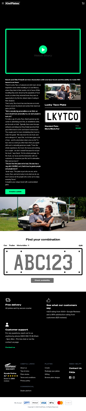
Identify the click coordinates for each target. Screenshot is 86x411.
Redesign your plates (52, 371)
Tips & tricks (24, 371)
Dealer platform (25, 391)
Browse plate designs (52, 377)
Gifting (47, 374)
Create (47, 368)
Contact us (10, 347)
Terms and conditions (27, 377)
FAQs (72, 372)
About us (23, 368)
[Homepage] (12, 3)
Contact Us (75, 368)
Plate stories (24, 374)
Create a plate (15, 191)
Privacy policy (25, 381)
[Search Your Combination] (43, 262)
